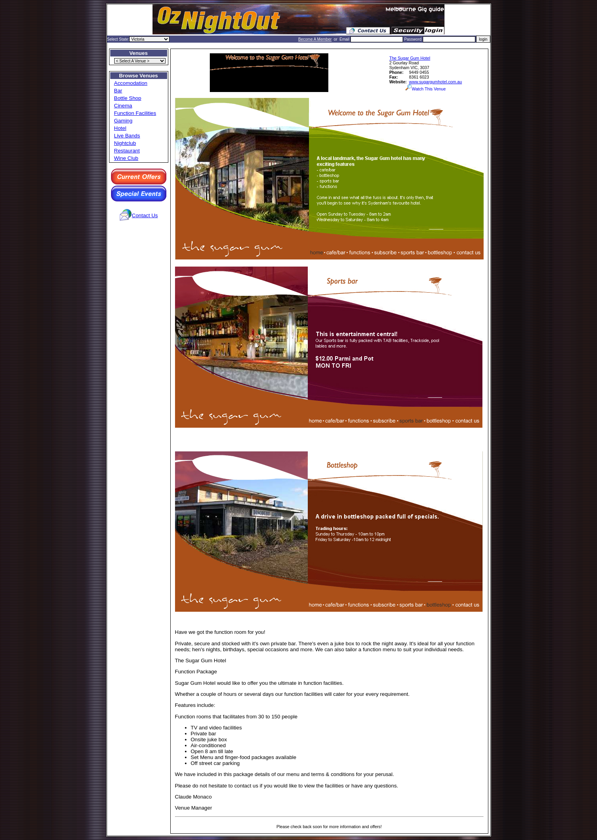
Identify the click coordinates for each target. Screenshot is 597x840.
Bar (118, 91)
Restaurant (127, 151)
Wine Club (126, 158)
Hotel (120, 128)
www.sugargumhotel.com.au (435, 81)
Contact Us (145, 215)
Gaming (123, 121)
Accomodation (130, 83)
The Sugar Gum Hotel (409, 58)
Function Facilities (135, 113)
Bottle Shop (127, 98)
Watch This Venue (425, 88)
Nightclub (125, 143)
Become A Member (314, 39)
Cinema (123, 106)
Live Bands (127, 136)
